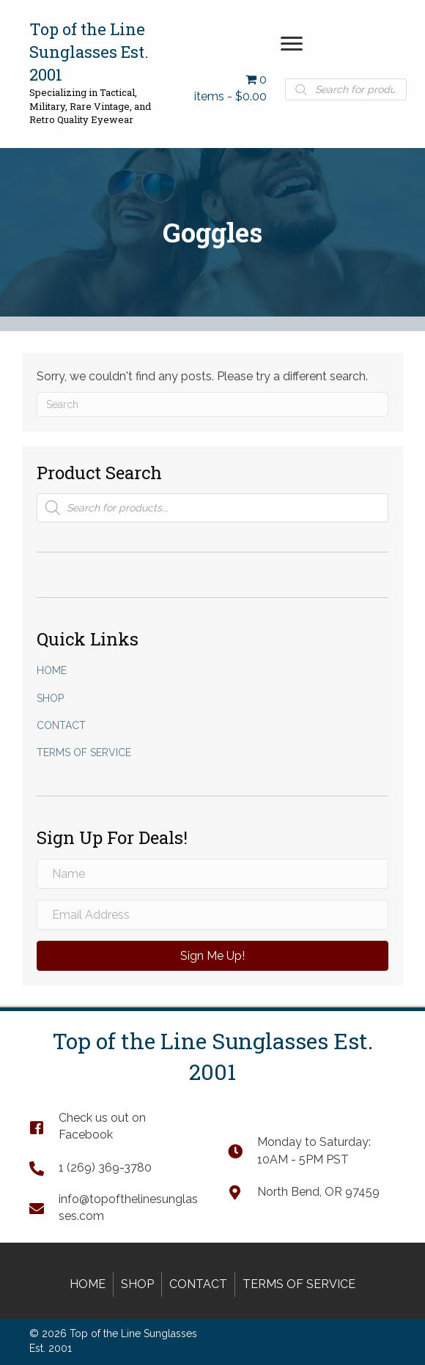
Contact (61, 725)
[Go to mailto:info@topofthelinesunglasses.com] (114, 1207)
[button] (292, 44)
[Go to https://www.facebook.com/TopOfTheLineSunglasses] (114, 1126)
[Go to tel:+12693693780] (114, 1167)
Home (52, 670)
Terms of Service (84, 752)
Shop (50, 698)
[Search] (212, 404)
